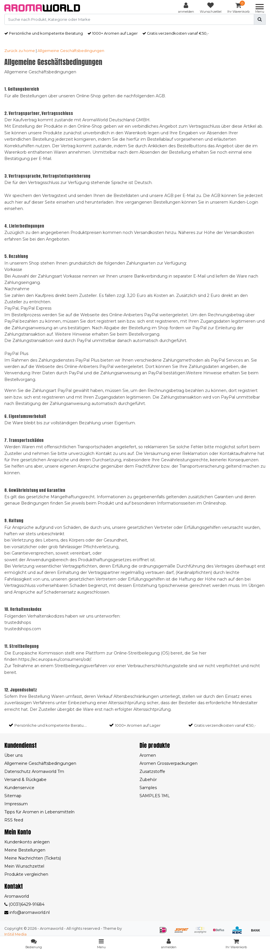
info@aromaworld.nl (27, 912)
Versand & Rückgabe (25, 779)
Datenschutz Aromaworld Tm (34, 771)
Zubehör (148, 779)
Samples (148, 787)
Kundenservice (19, 787)
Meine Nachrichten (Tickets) (32, 858)
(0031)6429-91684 (24, 904)
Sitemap (12, 795)
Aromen (147, 755)
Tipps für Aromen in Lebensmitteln (39, 812)
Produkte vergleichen (26, 874)
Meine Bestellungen (24, 850)
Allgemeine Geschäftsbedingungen (71, 50)
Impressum (16, 803)
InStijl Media (15, 934)
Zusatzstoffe (152, 771)
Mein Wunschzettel (24, 866)
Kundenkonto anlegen (27, 842)
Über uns (13, 755)
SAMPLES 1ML (154, 795)
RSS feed (13, 820)
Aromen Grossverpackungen (168, 763)
